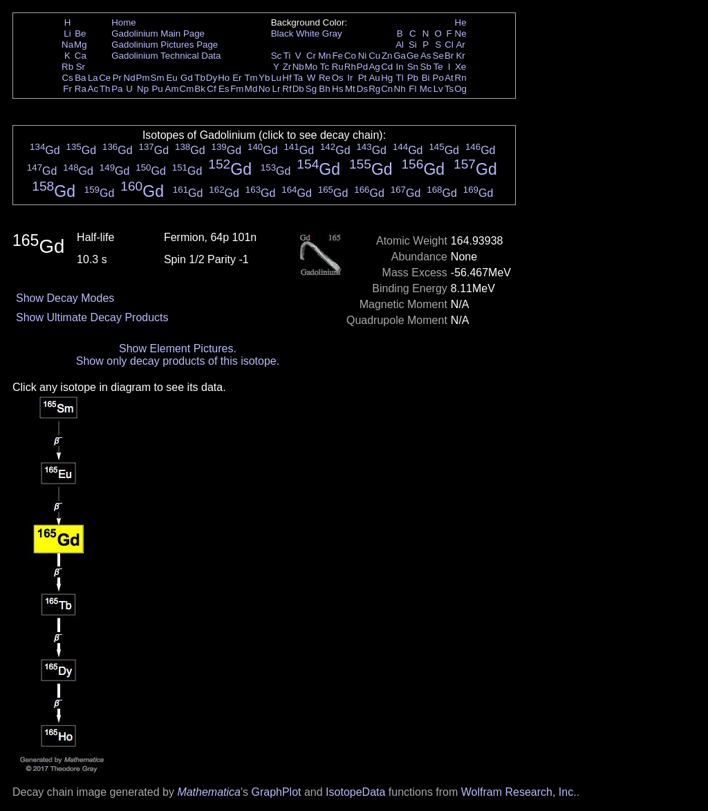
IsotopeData (355, 792)
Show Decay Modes (65, 298)
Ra (80, 89)
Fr (67, 89)
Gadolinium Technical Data (166, 55)
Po (438, 78)
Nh (400, 89)
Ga (399, 55)
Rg (374, 89)
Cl (449, 44)
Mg (80, 44)
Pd (362, 66)
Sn (412, 66)
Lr (276, 89)
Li (67, 33)
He (461, 22)
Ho (224, 78)
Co (350, 55)
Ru (338, 66)
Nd (130, 78)
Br (449, 55)
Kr (460, 55)
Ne (461, 33)
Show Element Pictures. (177, 348)
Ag (374, 66)
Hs (337, 89)
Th (105, 89)
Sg (311, 89)
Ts (449, 89)
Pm (143, 78)
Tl (400, 78)
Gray (332, 33)
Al (399, 44)
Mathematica (209, 792)
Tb (199, 78)
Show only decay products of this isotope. (177, 361)
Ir (350, 78)
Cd (387, 66)
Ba (80, 78)
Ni (362, 55)
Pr (117, 78)
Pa (116, 89)
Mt (350, 89)
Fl (412, 89)
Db (298, 89)
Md (251, 89)
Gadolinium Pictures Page (164, 44)
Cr (311, 55)
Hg (387, 78)
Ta (298, 78)
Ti (287, 55)
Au (374, 78)
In (400, 66)
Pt (362, 78)
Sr (80, 66)
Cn (387, 89)
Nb (298, 66)
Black (282, 33)
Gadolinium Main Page (158, 33)
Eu (171, 78)
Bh (324, 89)
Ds (362, 89)
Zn (387, 55)
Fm (236, 89)
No (264, 89)
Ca (80, 55)
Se (438, 55)
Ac (93, 89)
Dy (211, 78)
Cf (211, 89)
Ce (105, 78)
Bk (199, 89)
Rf (286, 89)
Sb (425, 66)
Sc (276, 55)
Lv (438, 89)
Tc (324, 66)
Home (123, 22)
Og (460, 89)
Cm (187, 89)
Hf (286, 78)
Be (80, 33)
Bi (426, 78)
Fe (337, 55)
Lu (276, 78)
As (425, 55)
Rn (461, 78)
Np (143, 89)
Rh (350, 66)
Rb (67, 66)
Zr (287, 66)
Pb (412, 78)
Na (67, 44)
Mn (324, 55)
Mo (311, 66)
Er (236, 78)
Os (338, 78)
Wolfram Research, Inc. (519, 792)
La (93, 78)
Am (172, 89)
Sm (158, 78)
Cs (67, 78)
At (449, 78)
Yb (264, 78)
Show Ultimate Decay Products (92, 317)
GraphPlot (276, 792)
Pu (156, 89)
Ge (413, 55)
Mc (426, 89)
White (307, 33)
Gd (186, 78)
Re (324, 78)
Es (224, 89)
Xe (460, 66)
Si (413, 44)
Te (438, 66)
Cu (374, 55)
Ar (460, 44)
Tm (250, 78)
